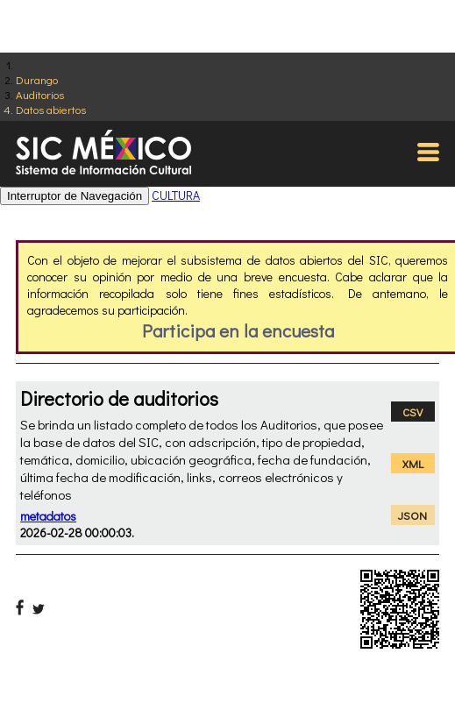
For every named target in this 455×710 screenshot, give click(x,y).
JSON (412, 515)
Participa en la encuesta (238, 330)
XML (412, 463)
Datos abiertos (51, 109)
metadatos (48, 516)
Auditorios (40, 94)
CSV (412, 411)
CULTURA (176, 195)
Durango (37, 79)
